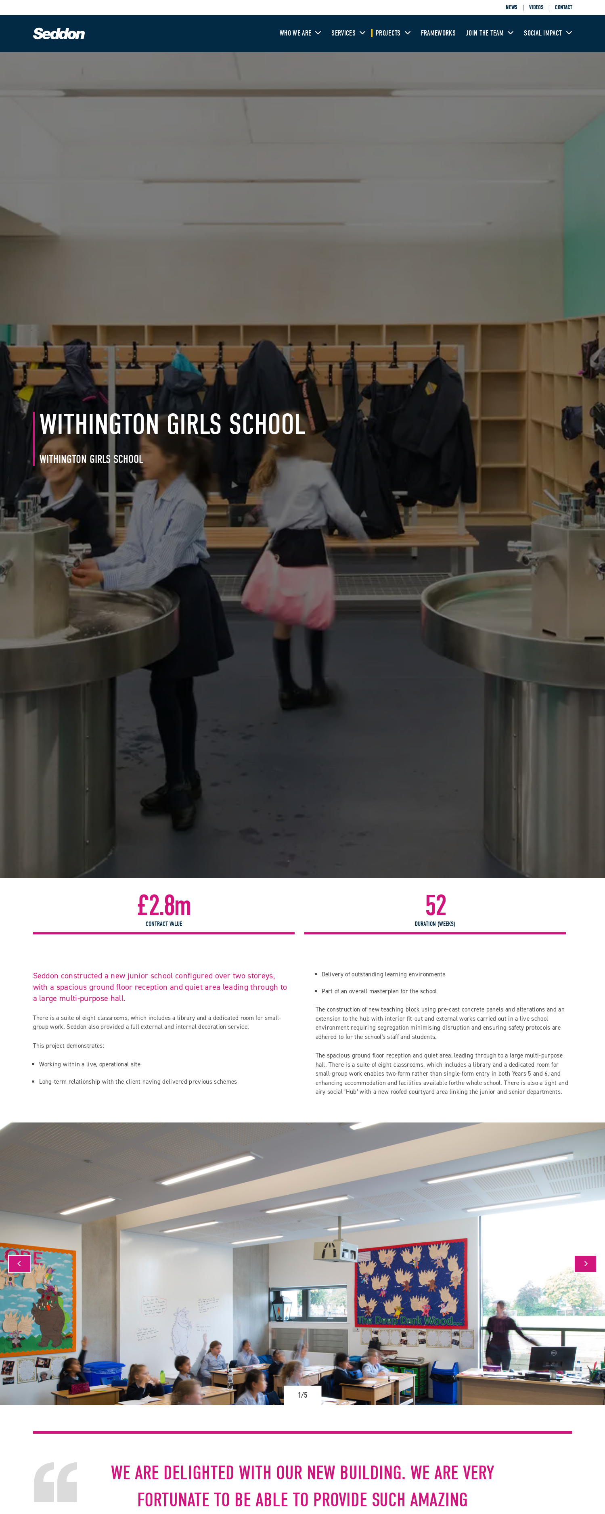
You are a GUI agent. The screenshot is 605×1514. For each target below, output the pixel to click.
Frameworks (438, 33)
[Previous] (19, 1264)
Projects (393, 33)
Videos (536, 7)
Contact (563, 7)
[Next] (585, 1264)
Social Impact (548, 33)
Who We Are (300, 33)
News (511, 7)
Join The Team (490, 33)
